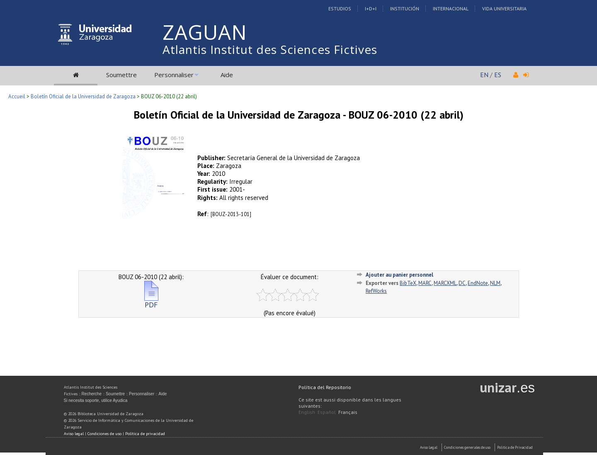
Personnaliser (174, 75)
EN (484, 75)
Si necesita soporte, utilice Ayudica (96, 400)
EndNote (478, 283)
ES (497, 75)
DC (462, 283)
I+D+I (370, 8)
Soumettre (121, 75)
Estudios (339, 8)
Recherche (92, 394)
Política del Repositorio (324, 387)
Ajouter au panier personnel (399, 274)
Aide (227, 75)
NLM (495, 283)
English (306, 412)
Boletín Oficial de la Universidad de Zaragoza (83, 96)
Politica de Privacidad (515, 447)
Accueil (16, 96)
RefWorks (376, 290)
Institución (404, 8)
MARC (425, 283)
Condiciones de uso (104, 433)
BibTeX (408, 283)
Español (327, 412)
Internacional (450, 8)
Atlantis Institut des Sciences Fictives (270, 49)
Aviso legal (74, 433)
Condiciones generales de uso (467, 447)
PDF (151, 301)
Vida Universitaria (504, 8)
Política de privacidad (145, 433)
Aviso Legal (428, 447)
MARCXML (445, 283)
